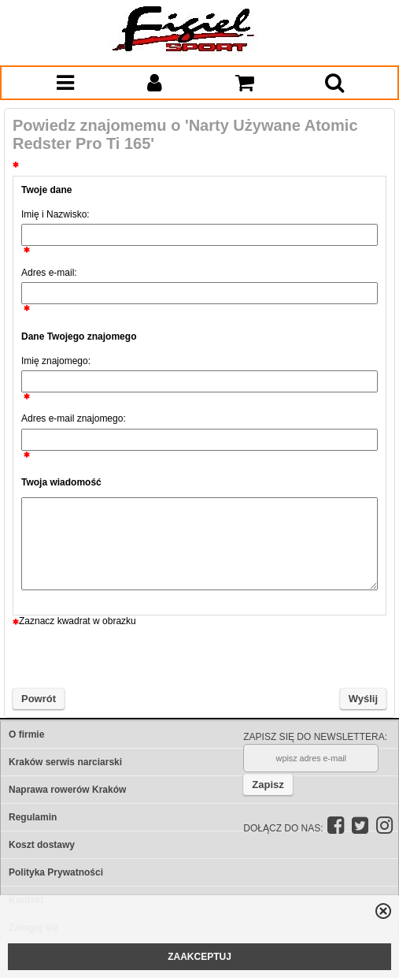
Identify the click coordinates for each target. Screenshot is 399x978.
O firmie (26, 734)
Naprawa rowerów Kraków (67, 789)
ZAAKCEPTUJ (199, 956)
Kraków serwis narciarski (65, 762)
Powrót (38, 699)
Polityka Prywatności (56, 872)
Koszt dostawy (42, 844)
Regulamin (33, 817)
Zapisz (267, 784)
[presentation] (200, 657)
